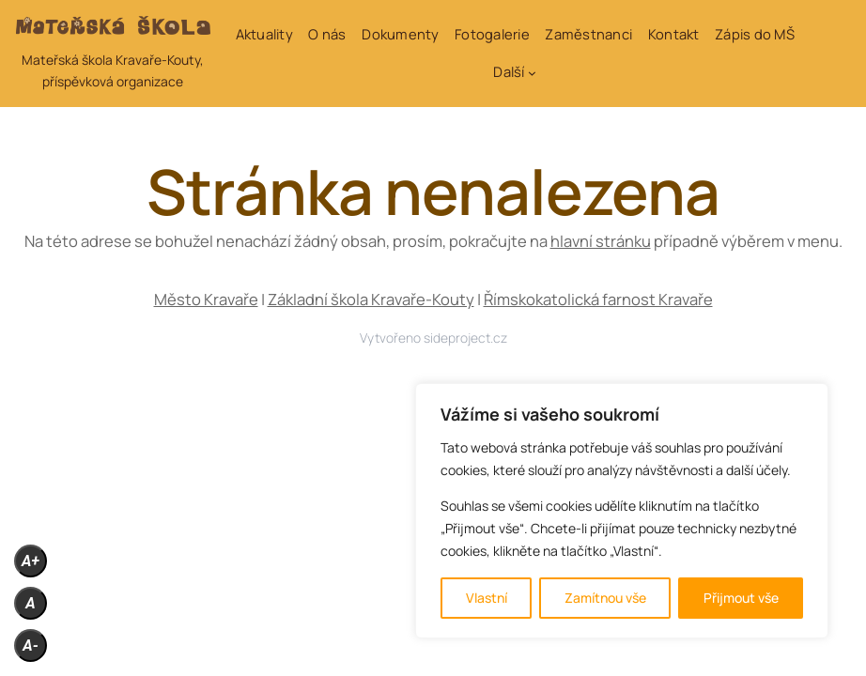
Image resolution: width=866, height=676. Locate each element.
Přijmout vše (741, 598)
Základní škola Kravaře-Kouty (371, 299)
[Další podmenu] (532, 73)
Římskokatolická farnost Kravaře (598, 299)
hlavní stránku (600, 241)
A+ (30, 561)
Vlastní (486, 598)
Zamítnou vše (605, 598)
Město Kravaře (206, 299)
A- (31, 645)
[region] (621, 510)
